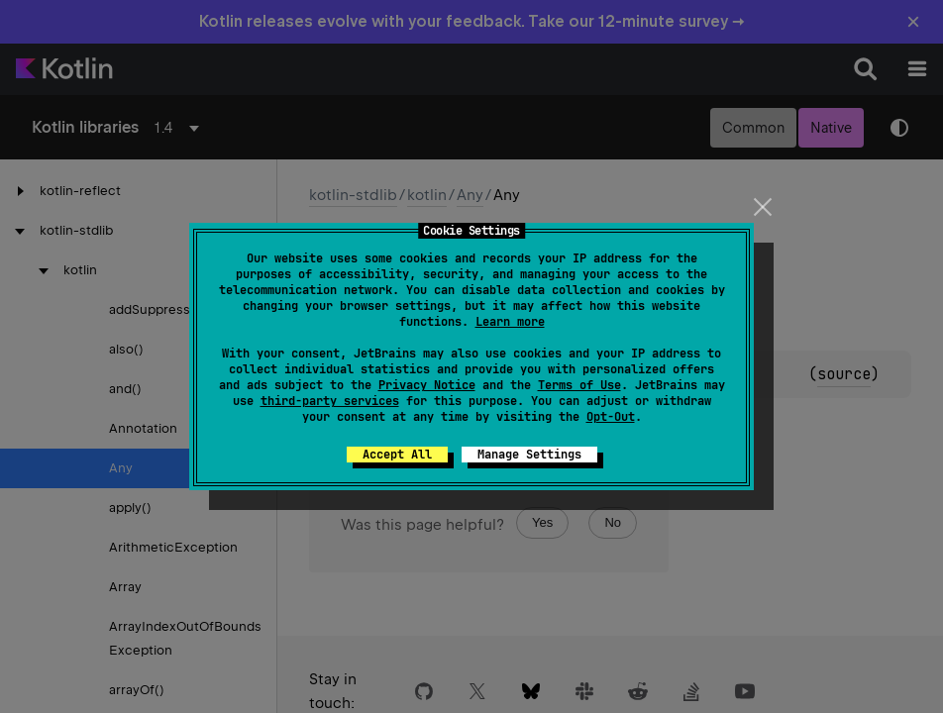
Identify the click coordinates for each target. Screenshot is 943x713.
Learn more (510, 322)
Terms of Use (579, 385)
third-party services (330, 401)
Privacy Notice (426, 385)
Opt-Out (610, 417)
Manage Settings (529, 454)
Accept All (397, 454)
